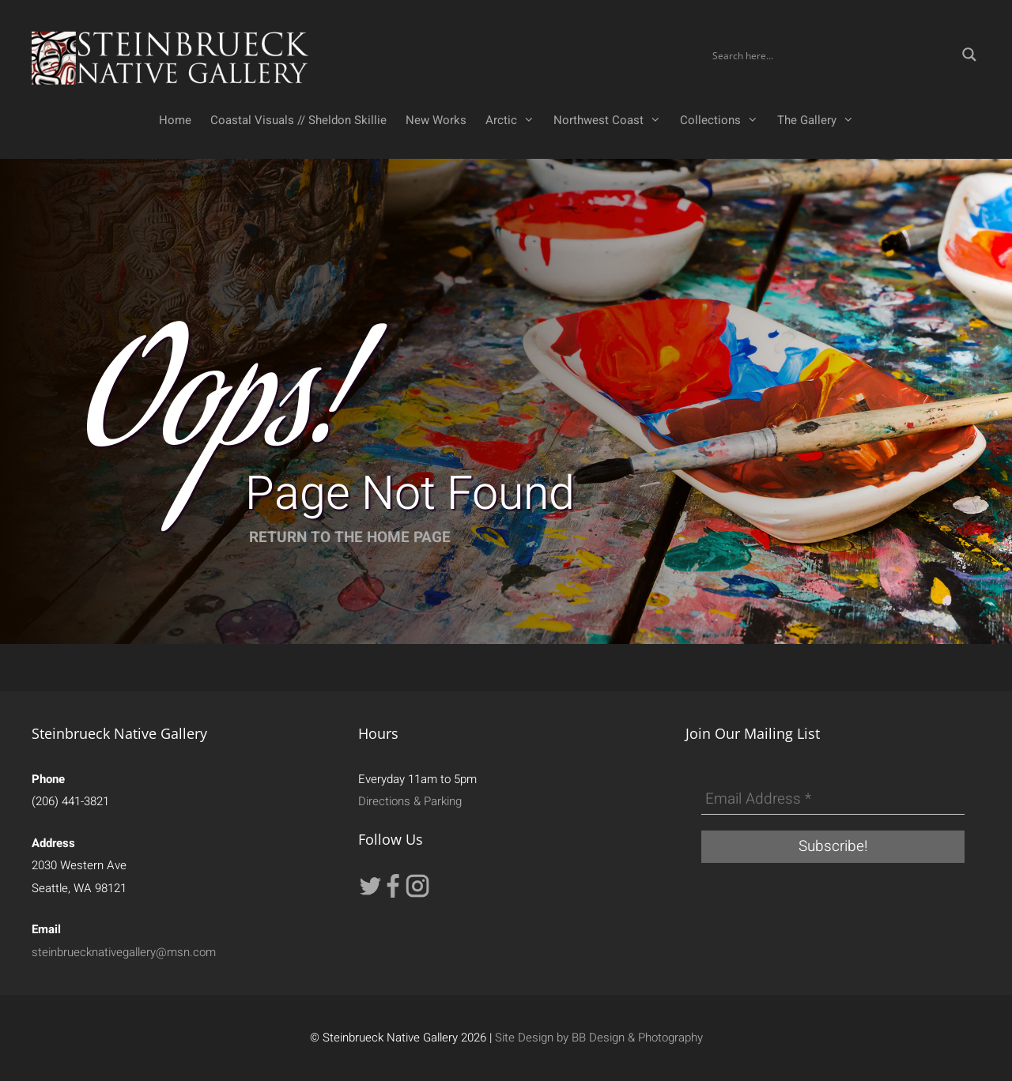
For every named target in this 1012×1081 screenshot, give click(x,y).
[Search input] (831, 54)
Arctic (514, 120)
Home (175, 120)
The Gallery (820, 120)
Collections (724, 120)
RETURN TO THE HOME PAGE (350, 537)
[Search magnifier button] (969, 54)
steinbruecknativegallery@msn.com (124, 952)
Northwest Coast (611, 120)
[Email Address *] (833, 799)
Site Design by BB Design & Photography (599, 1037)
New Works (436, 120)
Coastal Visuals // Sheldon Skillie (298, 120)
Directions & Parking (410, 801)
